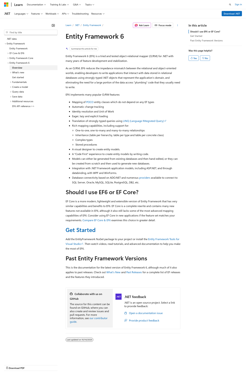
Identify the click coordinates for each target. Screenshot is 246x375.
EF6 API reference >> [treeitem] (23, 106)
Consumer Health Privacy (97, 364)
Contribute (60, 364)
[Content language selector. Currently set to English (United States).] (19, 356)
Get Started (81, 230)
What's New (113, 272)
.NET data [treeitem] (12, 38)
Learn (68, 25)
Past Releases (134, 272)
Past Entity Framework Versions (206, 40)
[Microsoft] (6, 4)
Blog (46, 364)
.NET (77, 25)
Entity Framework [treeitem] (18, 48)
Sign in (238, 4)
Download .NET (232, 13)
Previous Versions (31, 364)
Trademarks (140, 364)
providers (144, 177)
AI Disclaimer (11, 364)
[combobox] (30, 32)
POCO (89, 102)
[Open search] (230, 5)
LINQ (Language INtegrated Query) (143, 121)
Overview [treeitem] (17, 67)
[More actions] (177, 25)
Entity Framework (92, 25)
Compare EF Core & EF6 (97, 220)
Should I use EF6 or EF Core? (205, 31)
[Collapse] (53, 25)
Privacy (74, 364)
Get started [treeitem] (18, 77)
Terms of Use (123, 364)
